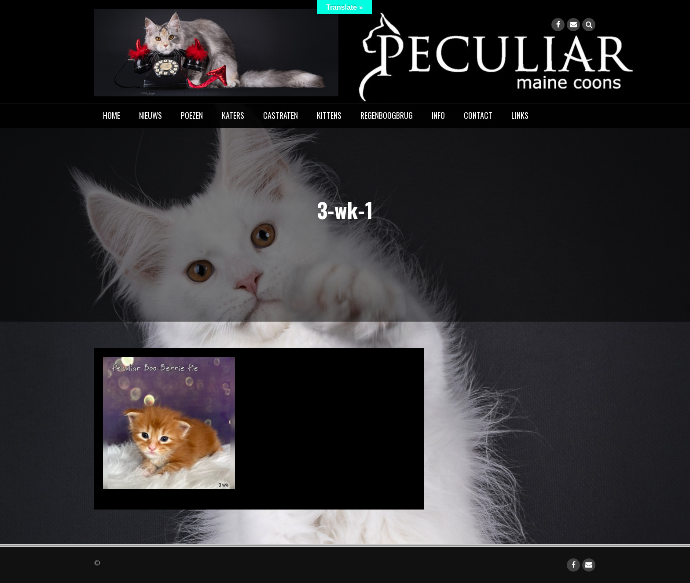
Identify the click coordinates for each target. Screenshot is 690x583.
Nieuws (150, 115)
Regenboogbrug (386, 115)
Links (520, 115)
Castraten (280, 115)
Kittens (329, 115)
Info (438, 115)
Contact (478, 115)
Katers (233, 115)
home (111, 115)
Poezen (192, 115)
